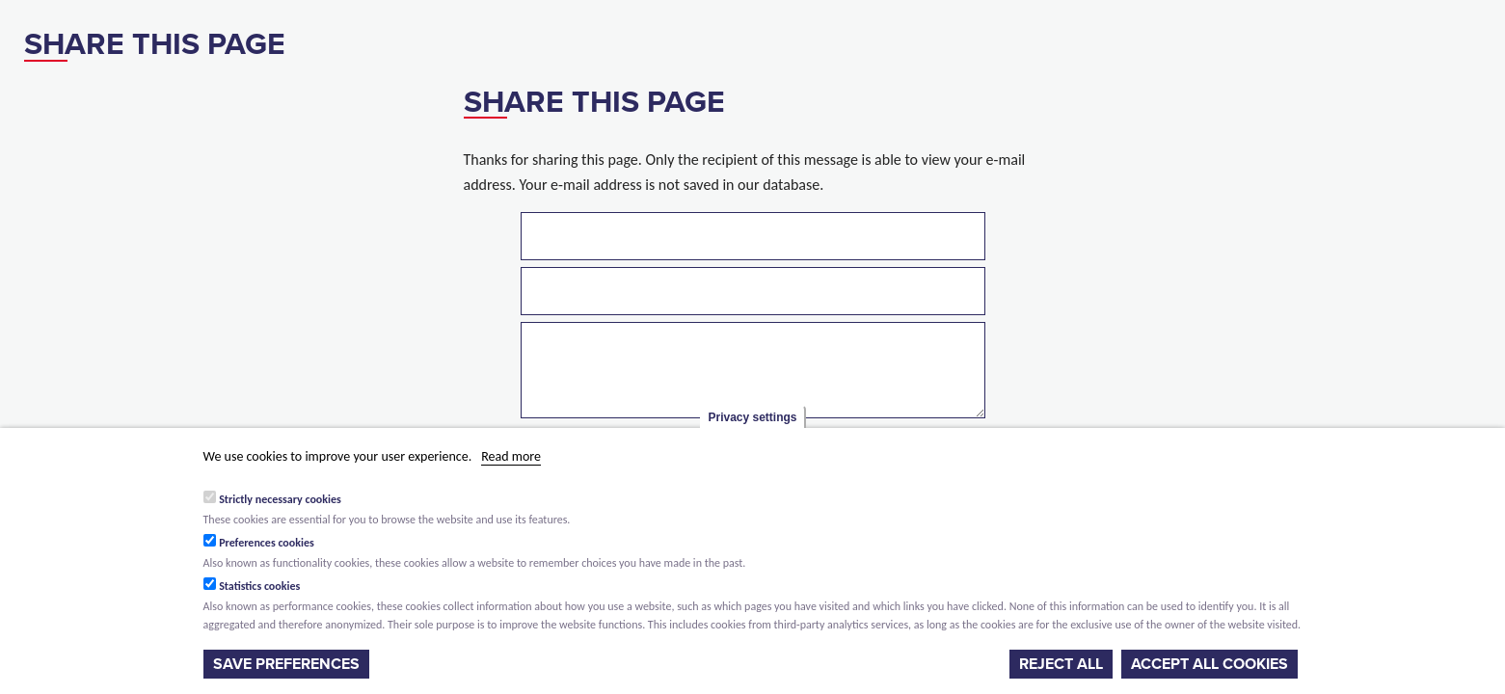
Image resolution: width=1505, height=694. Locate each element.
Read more (511, 456)
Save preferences (286, 664)
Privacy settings (752, 417)
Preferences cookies (266, 542)
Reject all (1061, 664)
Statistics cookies (259, 586)
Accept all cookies (1209, 664)
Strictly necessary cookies (280, 499)
